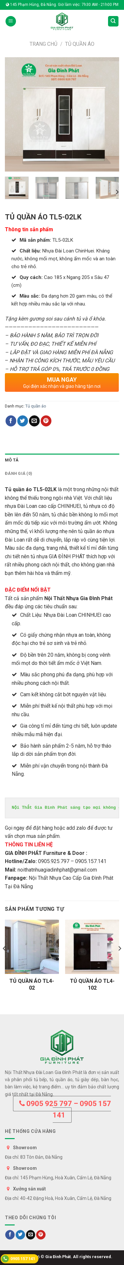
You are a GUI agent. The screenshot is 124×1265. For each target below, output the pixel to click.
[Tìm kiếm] (113, 21)
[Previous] (4, 961)
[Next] (117, 192)
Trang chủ (43, 44)
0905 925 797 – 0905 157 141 (65, 1109)
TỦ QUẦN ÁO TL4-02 (31, 984)
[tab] (62, 460)
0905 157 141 (18, 1258)
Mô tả (12, 460)
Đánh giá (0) (18, 473)
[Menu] (11, 21)
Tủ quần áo (79, 44)
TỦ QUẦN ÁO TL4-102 (92, 984)
